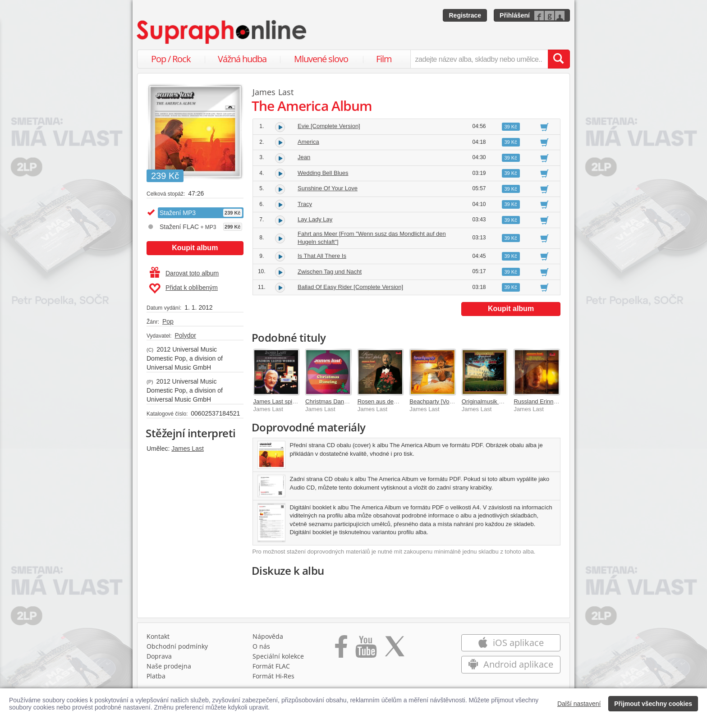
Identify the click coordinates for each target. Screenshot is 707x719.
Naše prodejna (169, 666)
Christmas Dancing (330, 401)
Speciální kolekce (278, 656)
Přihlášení (515, 15)
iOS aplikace (510, 643)
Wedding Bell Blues (323, 172)
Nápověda (267, 636)
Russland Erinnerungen (544, 401)
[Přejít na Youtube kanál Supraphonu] (365, 650)
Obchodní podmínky (177, 646)
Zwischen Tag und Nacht (330, 271)
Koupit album (195, 248)
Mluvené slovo (321, 59)
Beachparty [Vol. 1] (434, 401)
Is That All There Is (322, 255)
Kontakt (158, 636)
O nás (261, 646)
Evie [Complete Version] (329, 126)
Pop (168, 321)
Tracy (305, 204)
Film (384, 59)
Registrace (465, 15)
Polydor (185, 335)
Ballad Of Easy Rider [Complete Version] (350, 287)
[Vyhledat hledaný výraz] (558, 59)
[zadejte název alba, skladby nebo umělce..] (479, 59)
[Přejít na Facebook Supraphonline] (341, 650)
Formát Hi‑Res (273, 676)
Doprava (159, 656)
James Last (187, 448)
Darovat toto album (184, 273)
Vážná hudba (242, 59)
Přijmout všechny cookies (653, 703)
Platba (156, 676)
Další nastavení (579, 703)
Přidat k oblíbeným (183, 288)
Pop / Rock (171, 59)
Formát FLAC (271, 666)
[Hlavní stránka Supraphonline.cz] (222, 32)
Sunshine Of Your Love (328, 188)
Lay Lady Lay (315, 219)
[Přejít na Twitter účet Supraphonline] (394, 650)
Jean (304, 157)
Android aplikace (510, 664)
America (308, 141)
